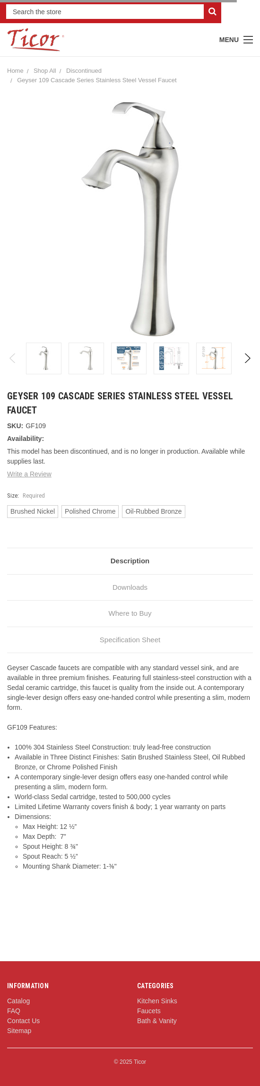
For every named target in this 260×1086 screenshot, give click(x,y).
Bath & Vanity (157, 1021)
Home (15, 70)
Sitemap (19, 1030)
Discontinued (84, 70)
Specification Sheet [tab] (130, 640)
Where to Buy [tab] (130, 613)
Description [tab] (130, 561)
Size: (26, 495)
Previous (13, 358)
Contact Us (23, 1021)
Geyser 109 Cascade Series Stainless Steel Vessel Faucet (96, 80)
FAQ (13, 1011)
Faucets (149, 1011)
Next (247, 358)
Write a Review (29, 474)
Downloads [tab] (130, 587)
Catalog (18, 1001)
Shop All (45, 70)
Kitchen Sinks (157, 1001)
